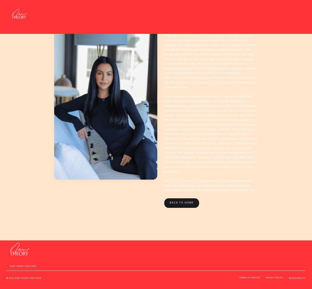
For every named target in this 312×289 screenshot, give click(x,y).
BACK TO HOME (182, 203)
